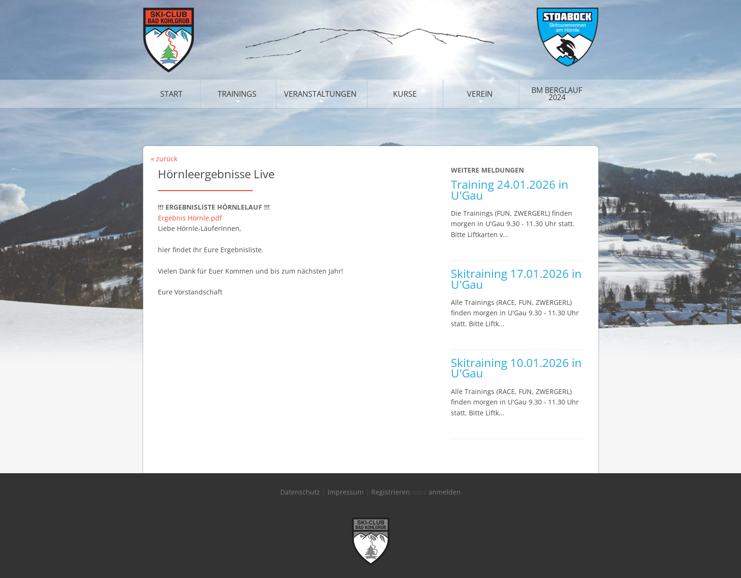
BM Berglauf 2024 (556, 93)
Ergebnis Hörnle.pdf (190, 217)
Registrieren (390, 491)
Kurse (405, 94)
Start (171, 94)
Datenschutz (300, 491)
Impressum (346, 491)
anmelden (445, 491)
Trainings (237, 94)
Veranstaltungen (320, 94)
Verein (480, 94)
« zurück (164, 158)
